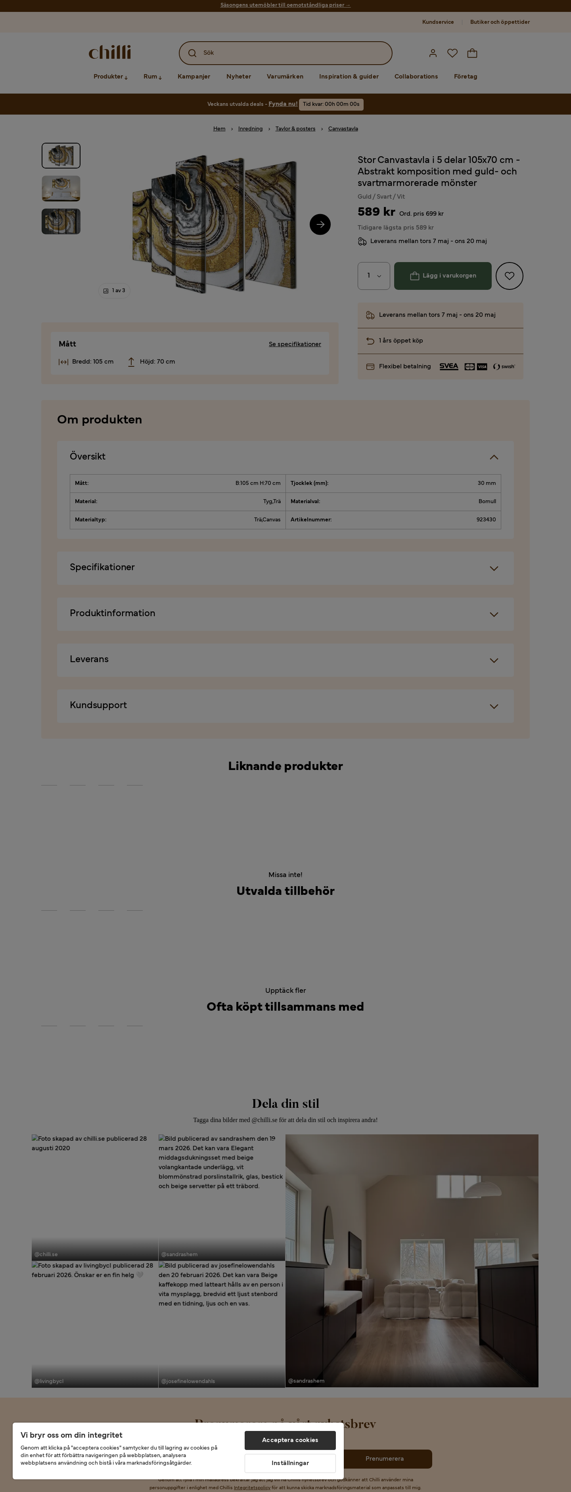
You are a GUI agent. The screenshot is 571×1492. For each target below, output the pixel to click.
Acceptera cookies (290, 1440)
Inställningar (290, 1463)
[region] (178, 1451)
